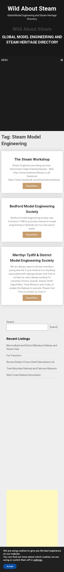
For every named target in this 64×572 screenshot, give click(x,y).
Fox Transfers (13, 355)
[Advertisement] (32, 97)
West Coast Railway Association (23, 375)
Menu (4, 60)
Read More (32, 186)
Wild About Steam (32, 8)
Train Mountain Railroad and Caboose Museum (31, 368)
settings (37, 560)
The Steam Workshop (32, 159)
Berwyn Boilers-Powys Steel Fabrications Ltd (30, 362)
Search (10, 322)
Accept (10, 566)
